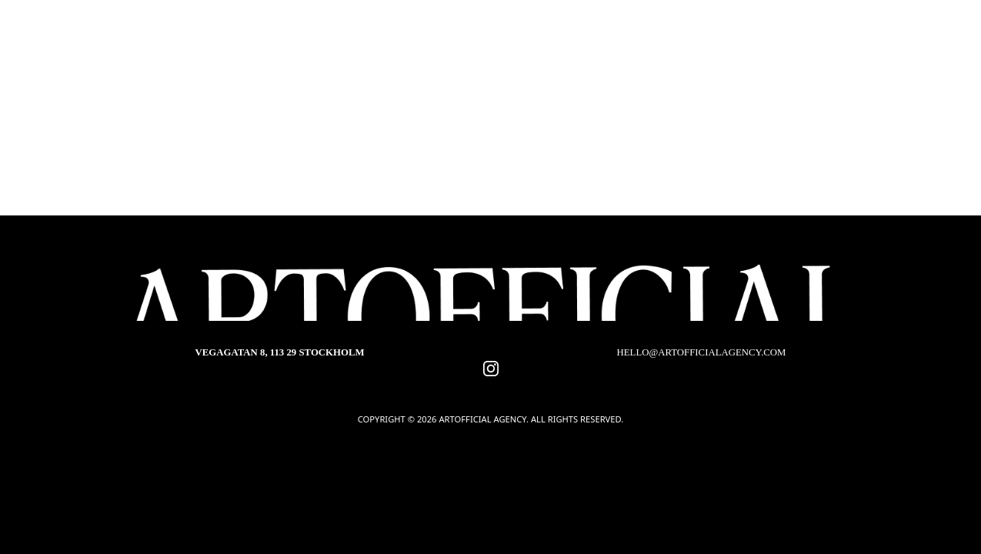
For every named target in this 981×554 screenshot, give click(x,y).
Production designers (497, 98)
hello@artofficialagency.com (701, 352)
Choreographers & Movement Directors (485, 146)
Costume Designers (657, 98)
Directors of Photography (312, 98)
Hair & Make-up (301, 122)
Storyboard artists (629, 122)
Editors (405, 122)
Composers (499, 122)
